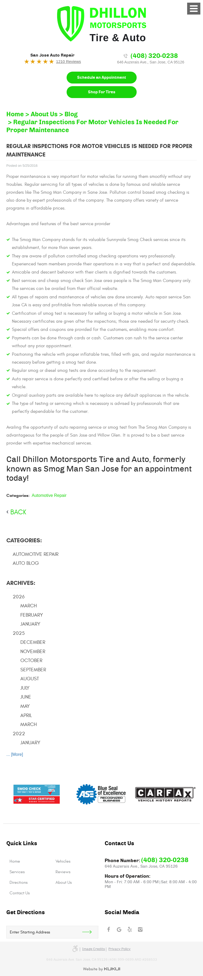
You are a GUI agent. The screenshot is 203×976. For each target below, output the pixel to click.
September (33, 670)
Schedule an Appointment (101, 78)
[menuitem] (29, 861)
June (25, 697)
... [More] (14, 754)
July (25, 688)
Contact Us (20, 893)
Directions (18, 882)
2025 (19, 633)
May (25, 706)
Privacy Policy (119, 949)
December (32, 642)
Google (119, 929)
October (31, 660)
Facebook (108, 929)
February (31, 615)
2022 (19, 734)
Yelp (129, 929)
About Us (44, 114)
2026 (19, 597)
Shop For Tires (101, 92)
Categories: (24, 540)
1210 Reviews (68, 61)
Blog (71, 114)
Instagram (140, 929)
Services (17, 871)
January (30, 624)
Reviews (63, 871)
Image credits (93, 949)
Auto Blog (26, 563)
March (28, 606)
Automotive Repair (49, 495)
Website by (101, 969)
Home (15, 114)
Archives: (20, 582)
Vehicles (63, 861)
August (29, 679)
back (18, 512)
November (32, 651)
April (26, 715)
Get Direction (90, 932)
